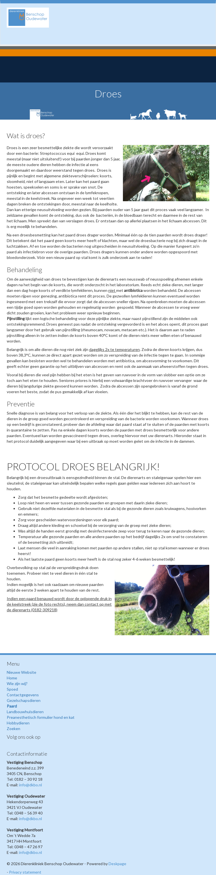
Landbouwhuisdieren (25, 711)
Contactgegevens (23, 694)
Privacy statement (25, 872)
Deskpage (117, 863)
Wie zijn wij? (17, 683)
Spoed (12, 689)
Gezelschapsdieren (23, 700)
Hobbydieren (18, 722)
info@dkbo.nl (30, 784)
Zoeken (13, 728)
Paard (12, 706)
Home (12, 677)
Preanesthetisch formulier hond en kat (41, 717)
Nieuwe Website (21, 672)
